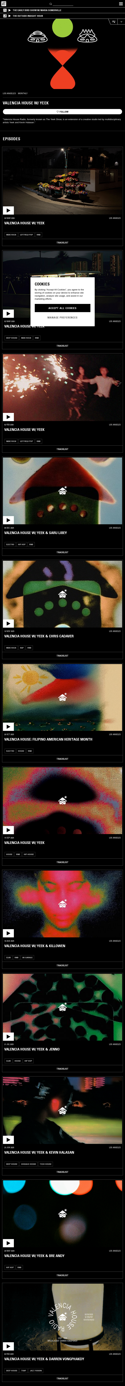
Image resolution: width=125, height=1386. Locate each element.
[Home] (3, 3)
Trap (23, 1370)
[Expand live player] (121, 21)
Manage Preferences (62, 317)
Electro (10, 544)
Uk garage (27, 957)
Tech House (45, 1164)
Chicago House (28, 1164)
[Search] (51, 4)
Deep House (11, 338)
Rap (22, 647)
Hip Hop (22, 544)
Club (8, 957)
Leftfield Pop (26, 234)
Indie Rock (11, 234)
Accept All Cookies (62, 308)
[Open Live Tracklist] (112, 21)
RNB (39, 234)
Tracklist (62, 242)
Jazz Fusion (36, 1370)
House (21, 751)
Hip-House (29, 854)
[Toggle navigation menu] (121, 3)
